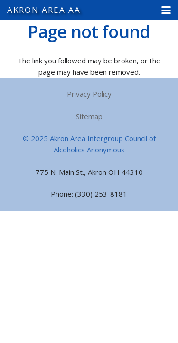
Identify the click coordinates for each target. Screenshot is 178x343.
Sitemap (89, 116)
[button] (166, 10)
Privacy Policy (89, 94)
